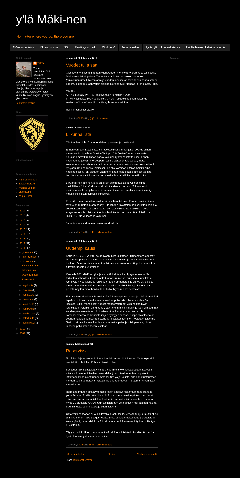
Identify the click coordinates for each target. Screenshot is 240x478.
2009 (23, 333)
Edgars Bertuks (27, 183)
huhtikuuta (28, 308)
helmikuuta (29, 318)
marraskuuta (30, 256)
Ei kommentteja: (105, 232)
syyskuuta (28, 285)
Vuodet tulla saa (81, 65)
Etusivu (111, 454)
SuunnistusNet (130, 47)
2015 (23, 229)
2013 (23, 238)
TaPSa (41, 63)
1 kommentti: (103, 118)
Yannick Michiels (28, 179)
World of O (109, 47)
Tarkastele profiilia (25, 103)
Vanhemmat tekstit (147, 454)
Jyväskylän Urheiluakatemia (162, 47)
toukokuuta (29, 304)
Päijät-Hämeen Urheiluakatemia (205, 47)
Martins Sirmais (27, 187)
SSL (66, 47)
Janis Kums (25, 191)
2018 (23, 215)
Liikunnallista (78, 134)
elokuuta (27, 290)
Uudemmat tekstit (76, 454)
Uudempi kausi (80, 248)
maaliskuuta (29, 313)
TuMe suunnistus (23, 47)
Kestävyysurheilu (85, 47)
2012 (23, 243)
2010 (23, 328)
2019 (23, 210)
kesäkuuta (28, 299)
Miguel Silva (25, 196)
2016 (23, 224)
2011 (23, 248)
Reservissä (77, 350)
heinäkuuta (29, 294)
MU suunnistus (49, 47)
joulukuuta (28, 252)
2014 (23, 234)
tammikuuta (29, 322)
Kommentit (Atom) (82, 460)
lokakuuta (28, 261)
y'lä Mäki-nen (51, 19)
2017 (23, 220)
